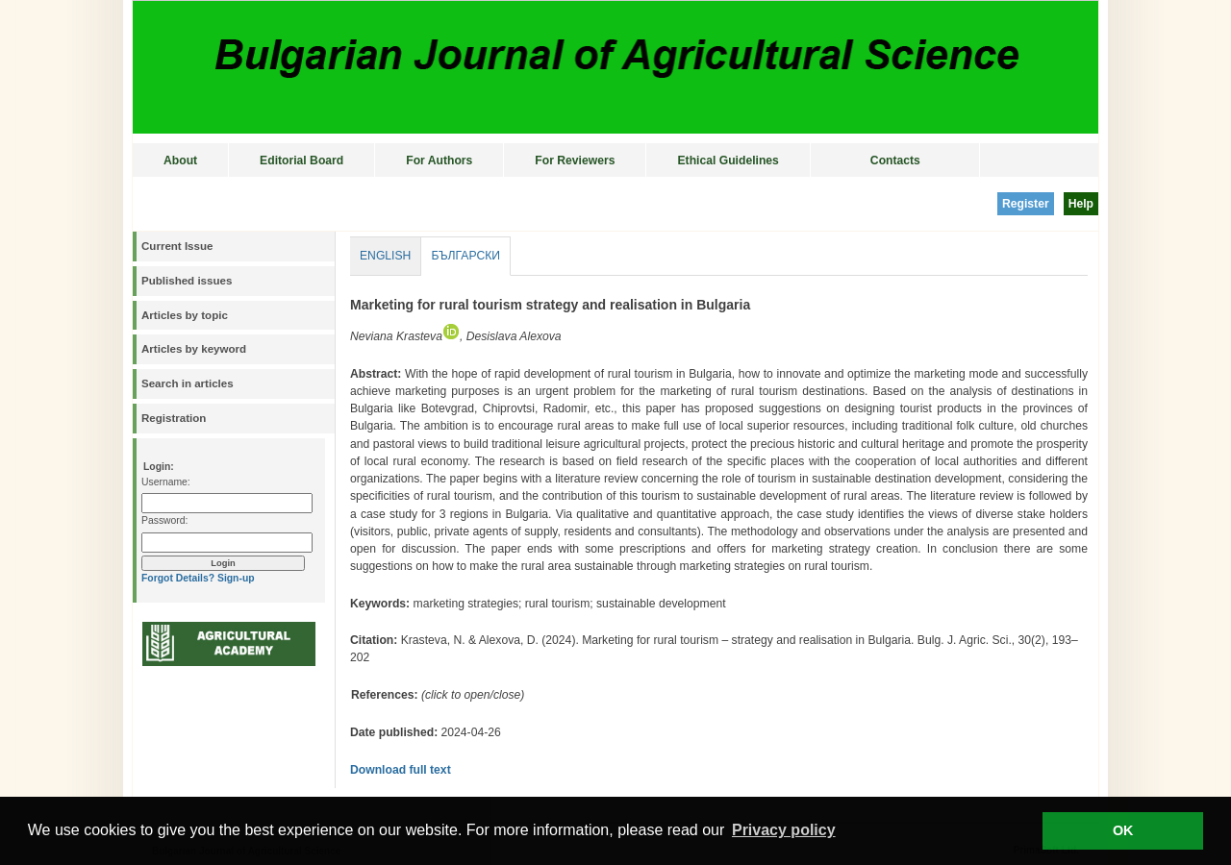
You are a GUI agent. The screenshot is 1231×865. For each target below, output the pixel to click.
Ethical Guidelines (727, 160)
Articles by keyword (193, 349)
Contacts (895, 160)
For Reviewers (575, 160)
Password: (164, 520)
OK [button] (1123, 830)
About (180, 160)
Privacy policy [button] (784, 830)
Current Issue (177, 246)
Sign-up (236, 578)
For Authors (439, 160)
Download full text (400, 770)
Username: (165, 482)
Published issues (186, 280)
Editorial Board (301, 160)
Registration (173, 418)
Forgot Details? (177, 578)
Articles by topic (184, 315)
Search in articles (187, 383)
